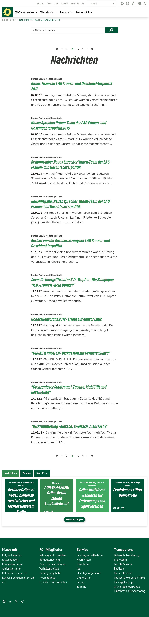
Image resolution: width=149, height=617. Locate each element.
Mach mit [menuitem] (65, 12)
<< (56, 49)
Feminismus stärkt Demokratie (127, 495)
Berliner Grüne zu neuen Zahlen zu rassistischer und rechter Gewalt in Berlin (21, 500)
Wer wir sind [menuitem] (47, 12)
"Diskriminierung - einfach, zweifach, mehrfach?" (70, 425)
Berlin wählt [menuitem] (83, 12)
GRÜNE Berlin (9, 20)
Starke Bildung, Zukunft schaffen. (92, 484)
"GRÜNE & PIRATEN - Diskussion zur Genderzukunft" (72, 352)
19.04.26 (47, 511)
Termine (64, 3)
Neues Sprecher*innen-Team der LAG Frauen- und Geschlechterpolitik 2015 (70, 125)
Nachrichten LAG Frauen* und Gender (39, 20)
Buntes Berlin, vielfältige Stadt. (46, 78)
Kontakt (40, 3)
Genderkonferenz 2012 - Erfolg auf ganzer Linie (67, 318)
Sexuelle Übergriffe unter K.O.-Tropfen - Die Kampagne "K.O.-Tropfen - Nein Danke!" (74, 282)
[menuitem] (40, 3)
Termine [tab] (27, 472)
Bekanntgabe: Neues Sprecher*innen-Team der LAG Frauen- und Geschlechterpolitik (71, 164)
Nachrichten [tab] (11, 472)
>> (92, 49)
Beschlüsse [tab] (41, 472)
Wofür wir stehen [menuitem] (25, 12)
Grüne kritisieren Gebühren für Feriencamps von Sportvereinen (92, 498)
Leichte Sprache (77, 3)
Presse (49, 3)
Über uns (56, 482)
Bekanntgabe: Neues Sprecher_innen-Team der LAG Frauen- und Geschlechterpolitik (71, 203)
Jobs (56, 3)
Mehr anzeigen (74, 519)
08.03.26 (118, 508)
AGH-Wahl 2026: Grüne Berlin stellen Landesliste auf (56, 495)
